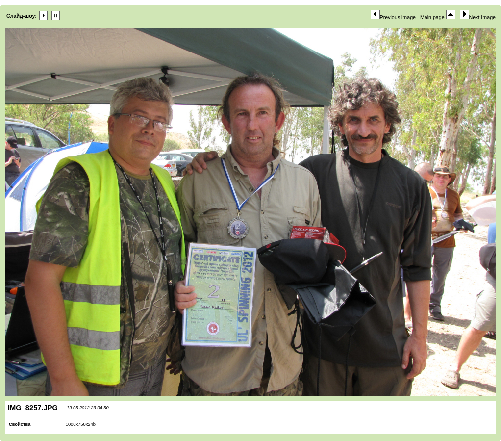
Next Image (478, 17)
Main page (438, 17)
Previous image (394, 17)
